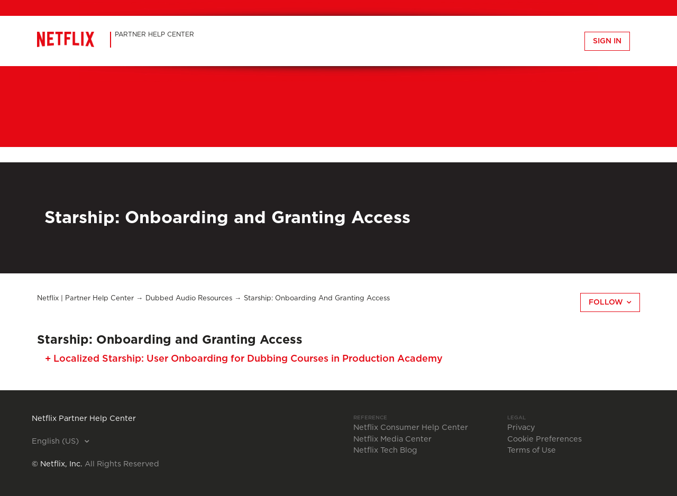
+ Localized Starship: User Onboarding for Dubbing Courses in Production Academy (244, 359)
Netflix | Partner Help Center (85, 298)
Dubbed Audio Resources (188, 298)
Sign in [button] (607, 41)
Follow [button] (606, 302)
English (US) (56, 441)
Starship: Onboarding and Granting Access (317, 298)
